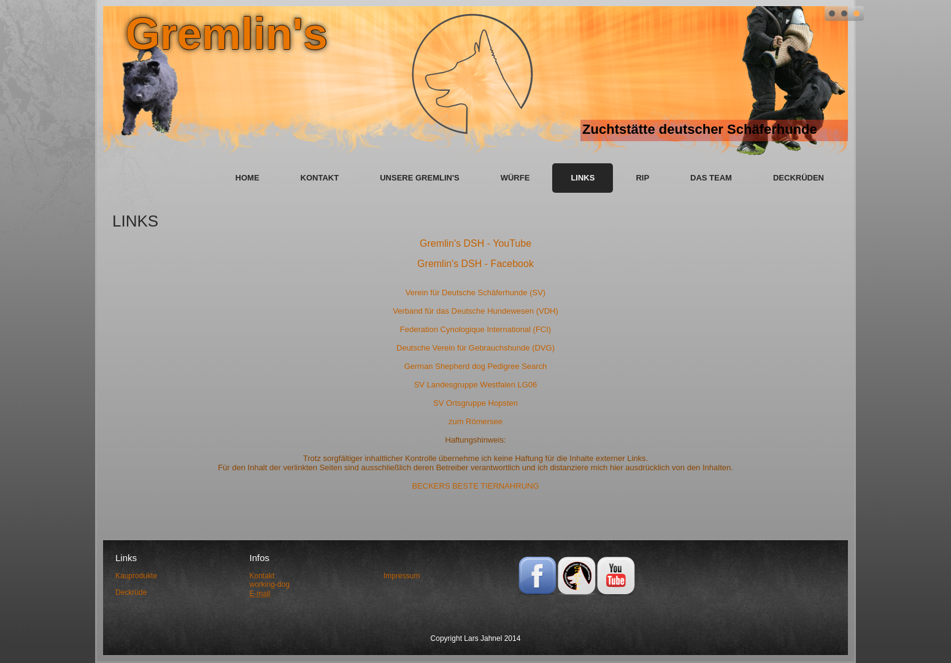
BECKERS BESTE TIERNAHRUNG (475, 485)
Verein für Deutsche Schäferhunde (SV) (475, 292)
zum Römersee (475, 421)
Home (248, 177)
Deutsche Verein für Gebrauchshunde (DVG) (475, 347)
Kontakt (320, 177)
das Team (711, 177)
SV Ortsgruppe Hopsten (475, 403)
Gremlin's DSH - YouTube (475, 243)
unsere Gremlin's (420, 177)
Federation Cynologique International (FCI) (475, 329)
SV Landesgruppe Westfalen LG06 (475, 384)
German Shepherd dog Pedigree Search (475, 366)
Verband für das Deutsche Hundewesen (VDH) (475, 311)
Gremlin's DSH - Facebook (475, 263)
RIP (642, 177)
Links (583, 177)
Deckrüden (798, 177)
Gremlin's (226, 33)
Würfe (515, 177)
